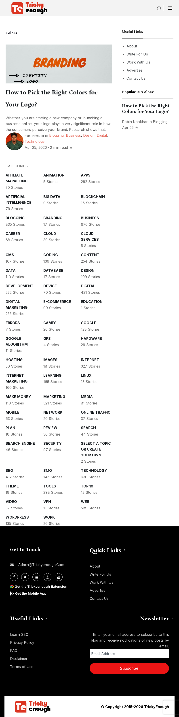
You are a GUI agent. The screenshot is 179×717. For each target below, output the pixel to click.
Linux (86, 375)
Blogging (56, 135)
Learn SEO (19, 634)
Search (88, 428)
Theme (12, 486)
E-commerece (57, 301)
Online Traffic (95, 412)
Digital (102, 135)
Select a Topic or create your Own (96, 449)
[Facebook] (14, 577)
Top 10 (87, 486)
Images (50, 359)
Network (52, 412)
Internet (90, 359)
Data (11, 270)
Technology (35, 141)
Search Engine (20, 443)
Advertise (134, 70)
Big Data (51, 196)
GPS (47, 338)
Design (89, 135)
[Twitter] (25, 577)
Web (85, 501)
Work (49, 517)
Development (20, 286)
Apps (86, 175)
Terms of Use (21, 666)
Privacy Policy (22, 642)
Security (52, 443)
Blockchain (93, 196)
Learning (52, 375)
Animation (54, 175)
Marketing (54, 396)
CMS (10, 255)
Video (11, 501)
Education (92, 301)
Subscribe (129, 668)
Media (87, 396)
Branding (52, 218)
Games (50, 323)
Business (73, 135)
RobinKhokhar (34, 135)
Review (50, 428)
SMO (47, 470)
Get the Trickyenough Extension (42, 586)
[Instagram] (47, 577)
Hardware (91, 338)
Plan (10, 428)
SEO (9, 470)
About (131, 46)
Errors (13, 323)
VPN (47, 501)
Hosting (14, 359)
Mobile (12, 412)
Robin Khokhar (135, 121)
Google (88, 323)
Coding (50, 255)
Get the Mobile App (31, 593)
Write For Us (137, 54)
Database (53, 270)
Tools (49, 486)
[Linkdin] (36, 577)
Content (90, 255)
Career (13, 233)
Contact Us (135, 78)
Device (50, 286)
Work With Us (138, 62)
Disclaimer (18, 658)
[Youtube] (59, 577)
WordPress (17, 517)
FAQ (13, 650)
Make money (18, 396)
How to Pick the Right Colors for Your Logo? (146, 108)
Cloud (49, 233)
